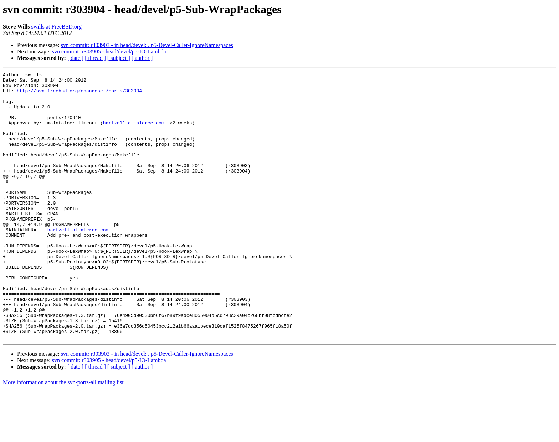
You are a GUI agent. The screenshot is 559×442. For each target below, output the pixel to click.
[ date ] (75, 58)
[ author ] (142, 58)
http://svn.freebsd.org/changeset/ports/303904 (79, 95)
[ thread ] (95, 58)
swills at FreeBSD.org (56, 27)
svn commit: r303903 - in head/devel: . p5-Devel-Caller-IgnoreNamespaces (147, 45)
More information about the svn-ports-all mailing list (63, 436)
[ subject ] (118, 58)
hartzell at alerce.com (133, 133)
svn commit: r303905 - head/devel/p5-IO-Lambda (109, 51)
